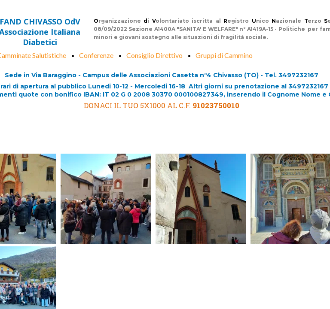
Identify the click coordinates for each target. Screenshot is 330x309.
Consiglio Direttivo (154, 55)
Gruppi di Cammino (224, 55)
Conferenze (96, 55)
